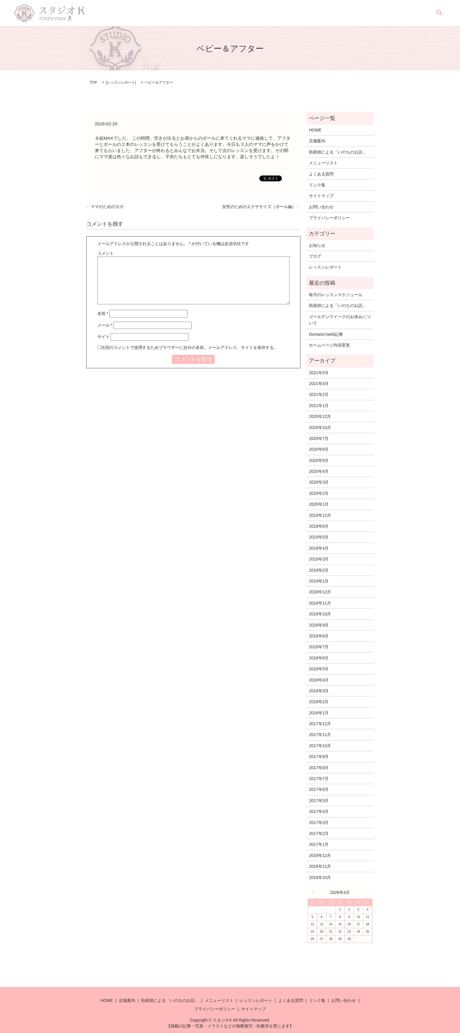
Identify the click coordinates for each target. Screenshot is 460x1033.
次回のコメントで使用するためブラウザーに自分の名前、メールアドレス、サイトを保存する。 (189, 347)
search (438, 13)
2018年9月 (319, 625)
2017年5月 (319, 800)
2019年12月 (320, 515)
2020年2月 (319, 493)
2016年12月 (320, 855)
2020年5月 (319, 460)
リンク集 (390, 13)
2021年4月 (319, 383)
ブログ (315, 256)
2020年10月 (320, 427)
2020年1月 (319, 504)
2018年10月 (320, 614)
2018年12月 (320, 592)
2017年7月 (319, 778)
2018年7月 (319, 646)
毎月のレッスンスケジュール (335, 294)
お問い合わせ (416, 13)
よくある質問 (363, 13)
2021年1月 (319, 405)
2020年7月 (319, 438)
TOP (93, 82)
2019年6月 (319, 526)
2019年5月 (319, 537)
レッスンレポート (329, 13)
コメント (105, 253)
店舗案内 (201, 13)
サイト (103, 336)
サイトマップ (321, 195)
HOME (181, 13)
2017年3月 (319, 822)
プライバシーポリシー (329, 217)
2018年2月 (319, 701)
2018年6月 (319, 658)
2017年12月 (320, 723)
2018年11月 (320, 603)
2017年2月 (319, 833)
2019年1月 (319, 581)
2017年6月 (319, 789)
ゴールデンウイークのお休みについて (340, 319)
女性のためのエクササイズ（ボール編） (259, 206)
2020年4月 (319, 471)
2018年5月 (319, 668)
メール (104, 325)
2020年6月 (319, 449)
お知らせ (317, 245)
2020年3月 (319, 482)
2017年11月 (320, 734)
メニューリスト (292, 13)
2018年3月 (319, 690)
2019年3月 (319, 559)
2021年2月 (319, 394)
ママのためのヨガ (107, 206)
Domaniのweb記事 (326, 334)
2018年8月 (319, 636)
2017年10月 (320, 745)
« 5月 (314, 892)
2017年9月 (319, 756)
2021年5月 (319, 372)
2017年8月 (319, 767)
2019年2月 (319, 570)
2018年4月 (319, 680)
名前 (102, 313)
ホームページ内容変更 (329, 345)
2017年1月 (319, 844)
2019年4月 (319, 548)
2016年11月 (320, 866)
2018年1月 (319, 712)
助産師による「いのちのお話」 (244, 13)
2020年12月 (320, 416)
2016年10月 (320, 877)
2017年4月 (319, 811)
